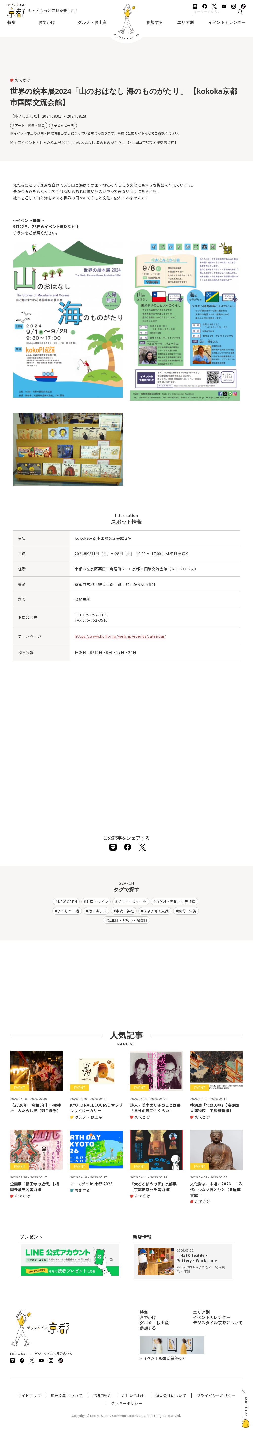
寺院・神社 (125, 910)
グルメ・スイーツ (132, 901)
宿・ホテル (97, 910)
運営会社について (171, 1395)
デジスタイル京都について (218, 1323)
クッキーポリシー (126, 1403)
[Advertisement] (126, 64)
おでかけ (46, 22)
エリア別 (185, 22)
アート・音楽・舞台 (30, 125)
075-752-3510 (95, 620)
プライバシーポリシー (216, 1395)
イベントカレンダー (227, 22)
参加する (154, 22)
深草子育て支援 (156, 910)
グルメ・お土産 (92, 22)
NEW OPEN (67, 901)
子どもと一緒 (64, 125)
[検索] (240, 12)
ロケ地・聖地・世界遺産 (176, 901)
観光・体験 (187, 910)
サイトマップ (29, 1395)
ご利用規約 (102, 1395)
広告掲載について (66, 1395)
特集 (11, 22)
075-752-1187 (95, 614)
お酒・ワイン (97, 901)
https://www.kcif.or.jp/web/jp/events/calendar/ (120, 636)
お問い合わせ (133, 1395)
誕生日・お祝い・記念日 (127, 920)
